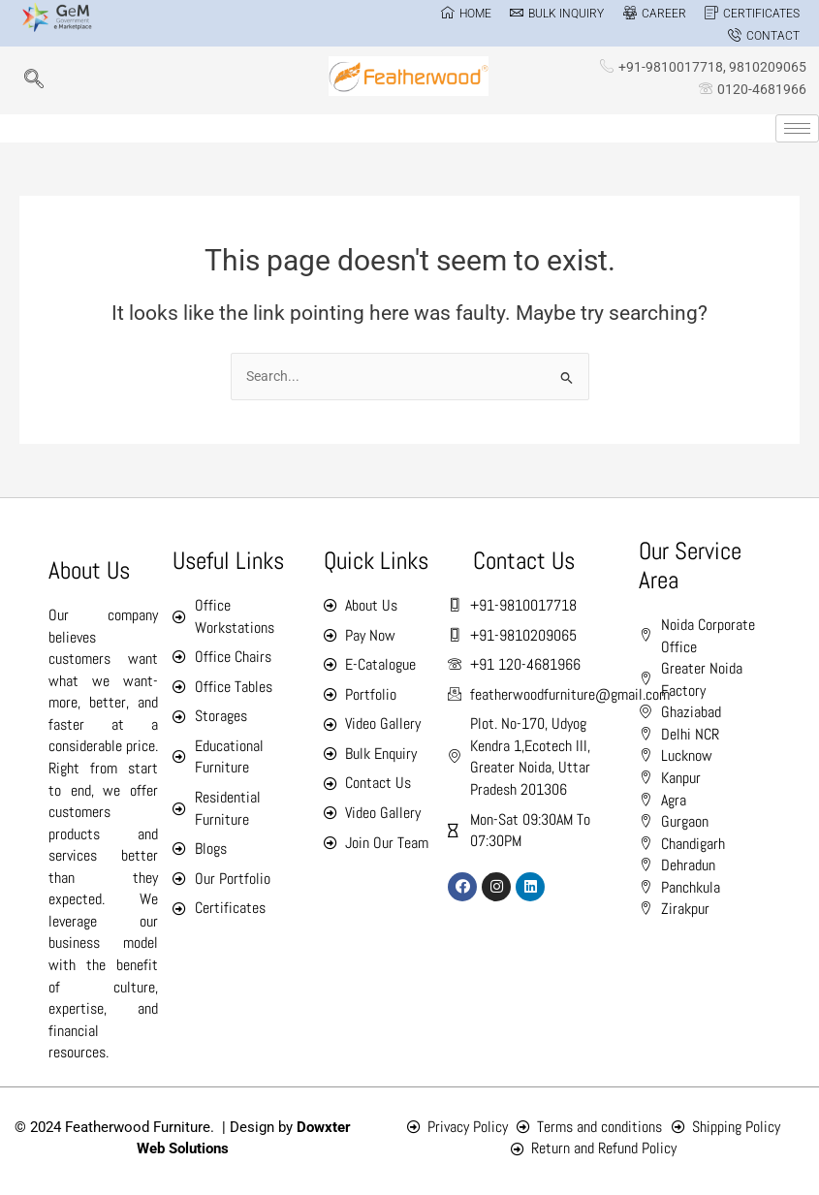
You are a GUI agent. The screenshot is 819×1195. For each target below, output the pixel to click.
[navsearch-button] (34, 80)
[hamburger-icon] (797, 128)
